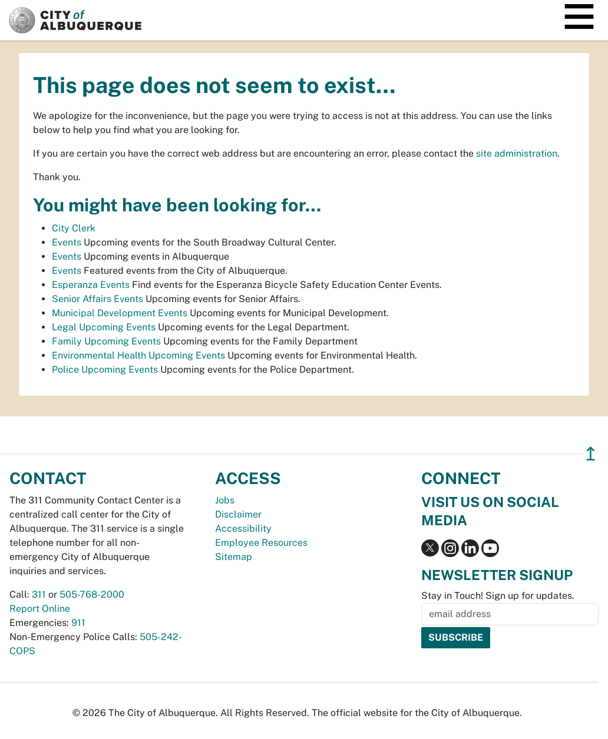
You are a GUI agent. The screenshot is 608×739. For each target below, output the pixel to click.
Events (66, 242)
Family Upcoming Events (106, 341)
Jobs (224, 500)
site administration (516, 153)
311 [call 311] (39, 594)
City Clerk (73, 228)
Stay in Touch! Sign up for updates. (497, 595)
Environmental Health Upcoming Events (138, 355)
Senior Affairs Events (97, 298)
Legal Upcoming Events (104, 327)
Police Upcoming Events (105, 369)
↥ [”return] (591, 454)
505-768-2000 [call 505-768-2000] (92, 594)
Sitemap (233, 556)
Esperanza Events (91, 284)
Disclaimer (238, 514)
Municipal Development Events (119, 313)
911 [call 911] (78, 622)
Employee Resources (261, 542)
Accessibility (243, 528)
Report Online (39, 608)
